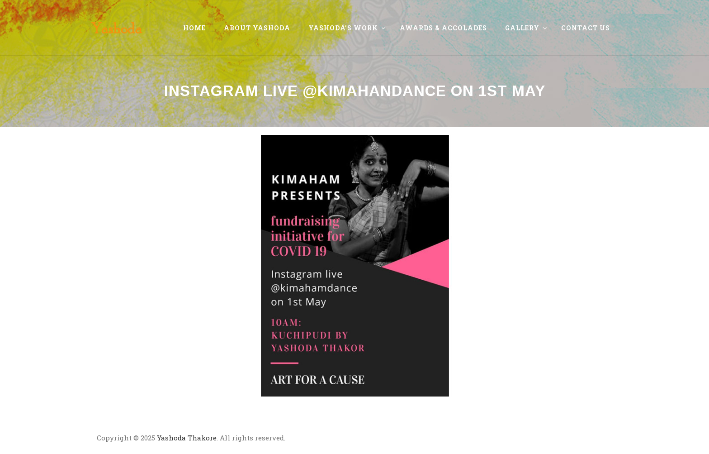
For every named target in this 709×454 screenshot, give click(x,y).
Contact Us (585, 28)
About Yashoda (257, 28)
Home (194, 28)
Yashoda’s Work (343, 28)
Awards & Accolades (443, 28)
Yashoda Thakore (187, 437)
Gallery (522, 28)
